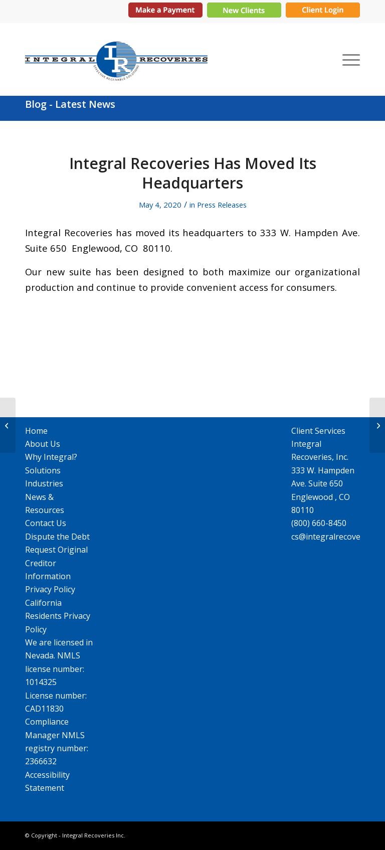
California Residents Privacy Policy (57, 616)
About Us (42, 443)
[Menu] (348, 59)
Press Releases (222, 205)
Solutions (43, 470)
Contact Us (45, 523)
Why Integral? (51, 456)
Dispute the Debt (57, 536)
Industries (44, 483)
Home (36, 430)
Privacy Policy (50, 589)
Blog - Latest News (70, 104)
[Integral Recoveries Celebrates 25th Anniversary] (8, 425)
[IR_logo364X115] (116, 59)
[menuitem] (348, 59)
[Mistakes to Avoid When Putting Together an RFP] (377, 425)
